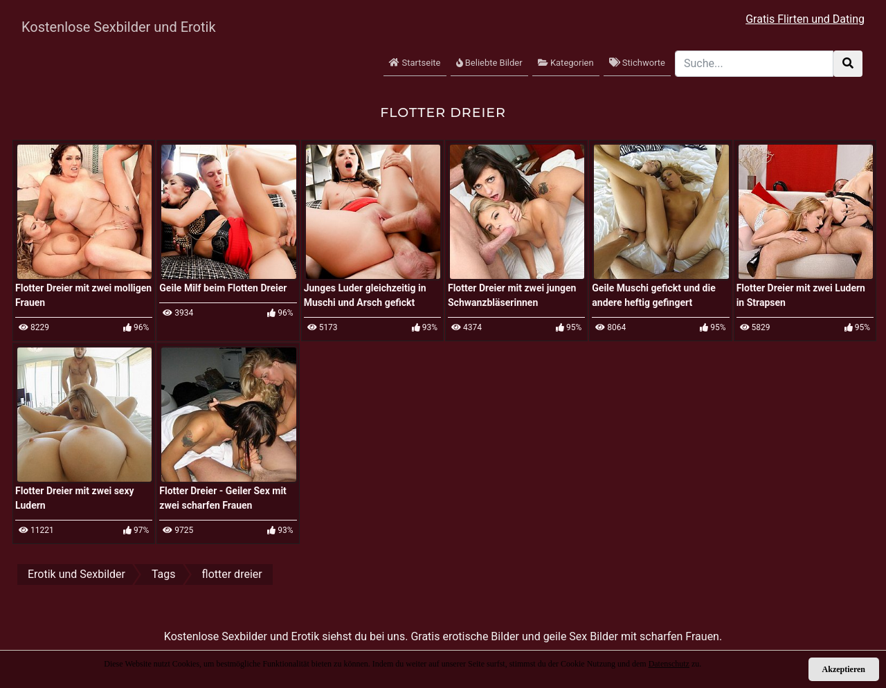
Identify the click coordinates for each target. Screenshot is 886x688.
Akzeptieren (843, 669)
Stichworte (637, 62)
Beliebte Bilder (489, 62)
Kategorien (566, 62)
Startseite (414, 62)
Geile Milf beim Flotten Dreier (223, 287)
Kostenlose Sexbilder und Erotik (118, 27)
